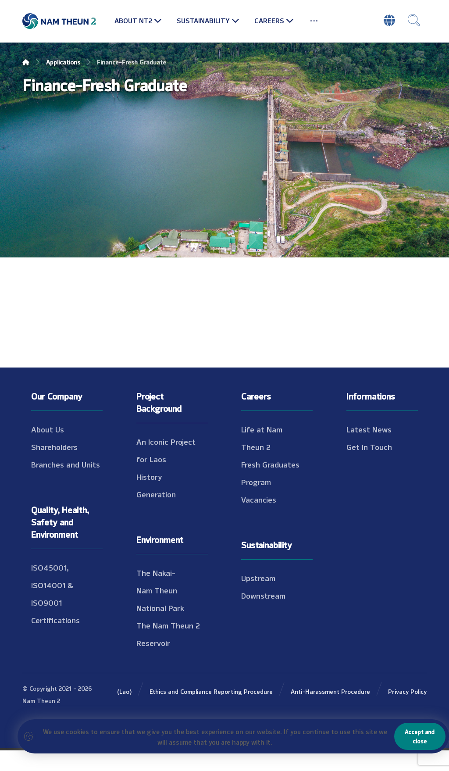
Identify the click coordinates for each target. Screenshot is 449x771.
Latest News (369, 450)
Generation (156, 514)
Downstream (263, 616)
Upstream (258, 598)
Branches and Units (65, 485)
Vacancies (258, 520)
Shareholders (54, 467)
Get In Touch (369, 467)
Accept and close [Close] (420, 736)
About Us (47, 450)
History (149, 497)
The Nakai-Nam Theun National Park (160, 610)
